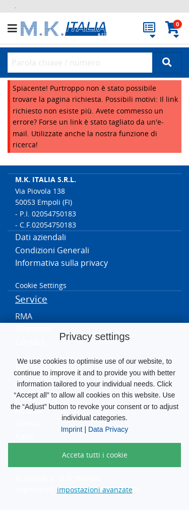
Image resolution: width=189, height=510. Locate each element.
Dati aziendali (40, 237)
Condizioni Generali (52, 250)
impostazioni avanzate (95, 489)
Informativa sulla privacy (61, 262)
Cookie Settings (41, 285)
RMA (23, 316)
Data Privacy (108, 429)
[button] (14, 29)
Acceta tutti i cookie (95, 455)
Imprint (72, 429)
